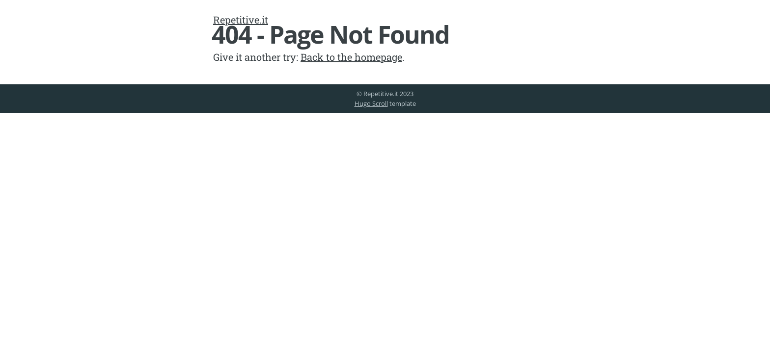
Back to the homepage (351, 56)
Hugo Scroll (371, 103)
